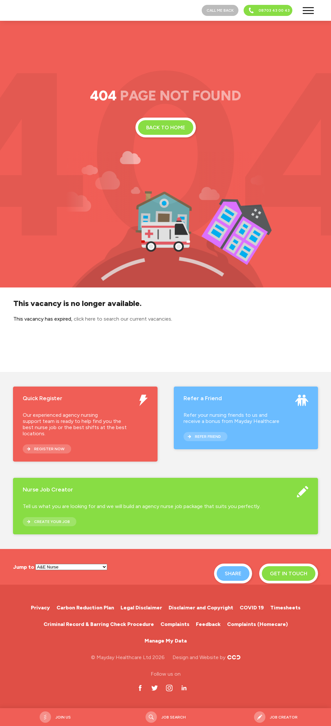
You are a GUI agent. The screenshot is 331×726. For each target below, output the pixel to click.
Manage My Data (166, 641)
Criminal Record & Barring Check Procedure (99, 624)
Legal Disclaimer (141, 608)
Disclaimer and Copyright (201, 608)
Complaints (174, 624)
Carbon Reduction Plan (85, 608)
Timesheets (285, 608)
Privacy (40, 608)
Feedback (208, 624)
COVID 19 (252, 608)
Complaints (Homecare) (257, 624)
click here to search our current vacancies (122, 319)
